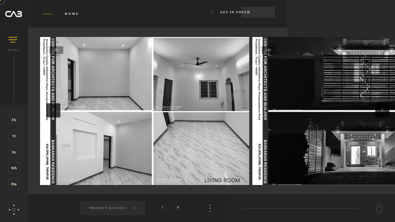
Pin (13, 184)
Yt (14, 136)
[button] (53, 110)
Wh (14, 168)
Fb (14, 120)
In (13, 152)
